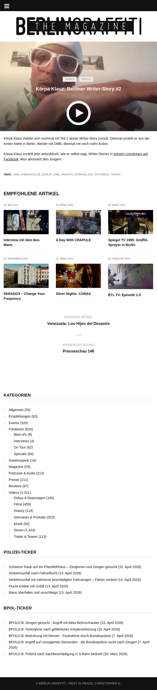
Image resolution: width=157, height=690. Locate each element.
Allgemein (16, 410)
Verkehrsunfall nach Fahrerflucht (33, 573)
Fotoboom (16, 429)
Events (14, 423)
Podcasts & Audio (22, 473)
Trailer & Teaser (25, 537)
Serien (69, 79)
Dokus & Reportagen (29, 498)
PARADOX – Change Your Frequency (24, 296)
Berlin (47, 174)
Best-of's (20, 434)
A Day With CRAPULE (73, 240)
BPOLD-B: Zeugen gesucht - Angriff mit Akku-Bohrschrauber (54, 623)
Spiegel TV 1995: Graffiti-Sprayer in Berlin (128, 242)
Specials (20, 454)
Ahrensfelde (31, 174)
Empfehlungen (19, 416)
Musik (18, 524)
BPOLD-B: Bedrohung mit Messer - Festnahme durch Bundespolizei (60, 636)
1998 (16, 174)
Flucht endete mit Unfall (26, 586)
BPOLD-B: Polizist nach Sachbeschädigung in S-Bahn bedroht (56, 654)
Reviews (15, 486)
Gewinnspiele (19, 460)
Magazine (16, 467)
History (19, 511)
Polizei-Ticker (20, 552)
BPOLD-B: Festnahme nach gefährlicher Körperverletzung (52, 629)
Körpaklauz (84, 174)
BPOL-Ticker (18, 608)
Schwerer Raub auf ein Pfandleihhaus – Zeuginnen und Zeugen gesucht (63, 567)
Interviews (21, 441)
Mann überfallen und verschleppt (33, 592)
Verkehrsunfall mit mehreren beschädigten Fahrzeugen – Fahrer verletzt (63, 580)
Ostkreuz (102, 174)
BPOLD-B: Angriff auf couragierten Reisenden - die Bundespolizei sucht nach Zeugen (73, 642)
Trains (115, 174)
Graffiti (67, 174)
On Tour (20, 447)
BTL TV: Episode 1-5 (124, 295)
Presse (14, 480)
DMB (56, 174)
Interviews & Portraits (30, 517)
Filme (18, 504)
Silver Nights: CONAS (73, 294)
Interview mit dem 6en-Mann (22, 242)
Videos (86, 79)
